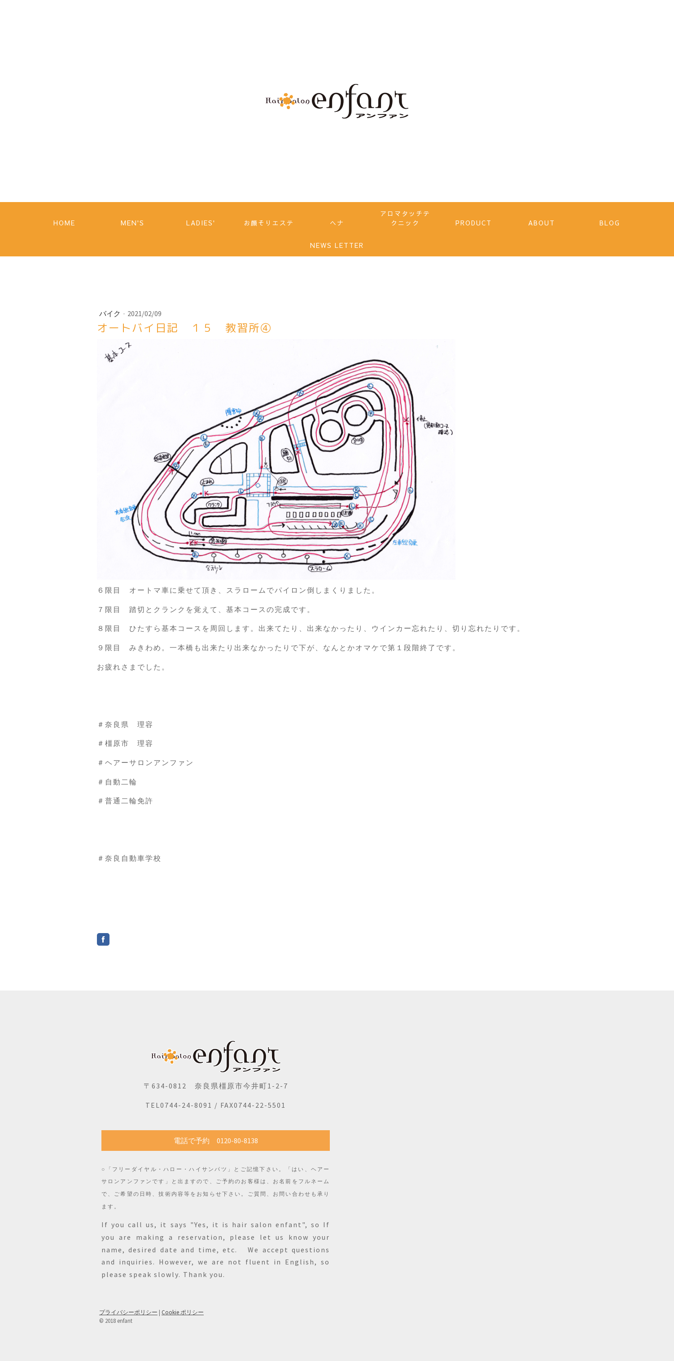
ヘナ (337, 222)
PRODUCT (473, 222)
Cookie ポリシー (183, 1312)
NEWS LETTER (337, 245)
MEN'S (132, 222)
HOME (64, 222)
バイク (110, 313)
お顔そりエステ (269, 222)
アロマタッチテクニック (405, 218)
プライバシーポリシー (128, 1312)
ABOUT (541, 222)
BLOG (610, 222)
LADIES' (200, 222)
